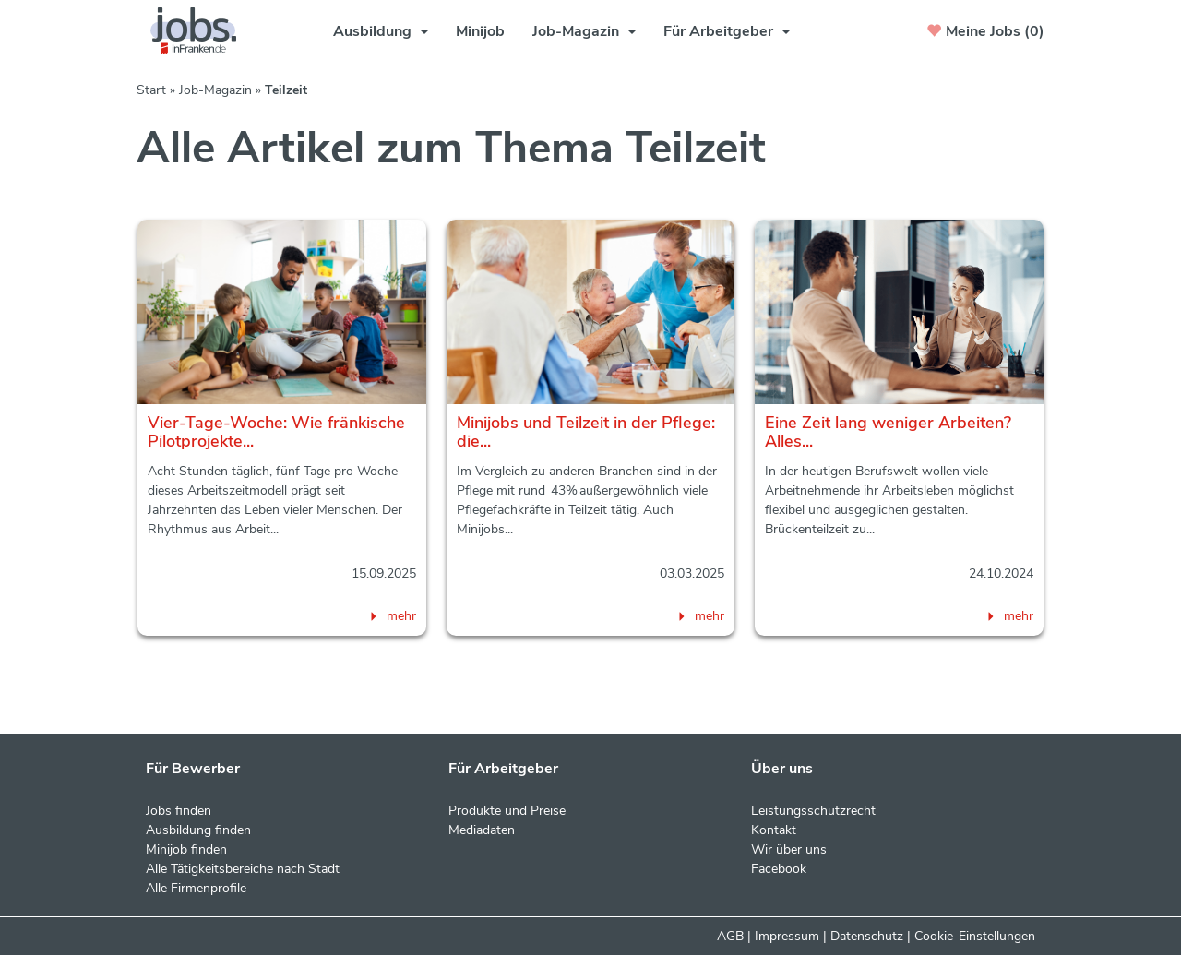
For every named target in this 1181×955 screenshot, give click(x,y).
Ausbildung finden (198, 830)
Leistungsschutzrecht (813, 810)
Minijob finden (186, 849)
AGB (730, 936)
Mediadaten (481, 830)
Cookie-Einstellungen (974, 936)
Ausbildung (380, 31)
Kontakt (773, 830)
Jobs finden (178, 810)
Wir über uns (789, 849)
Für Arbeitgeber (726, 31)
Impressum (787, 936)
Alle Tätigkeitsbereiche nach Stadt (243, 868)
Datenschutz (866, 936)
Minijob (480, 31)
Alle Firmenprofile (196, 888)
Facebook (778, 868)
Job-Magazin (584, 31)
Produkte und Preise (507, 810)
